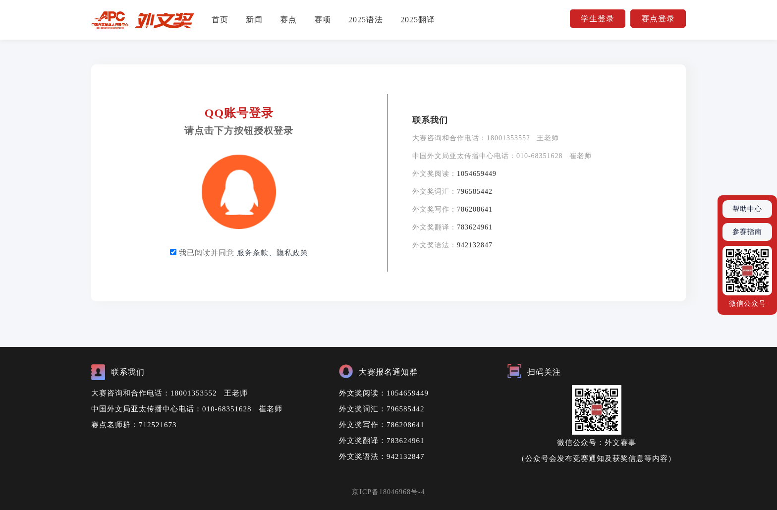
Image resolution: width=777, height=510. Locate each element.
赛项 (322, 19)
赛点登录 (658, 18)
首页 (220, 19)
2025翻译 (417, 19)
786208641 (475, 209)
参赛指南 (747, 231)
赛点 (288, 19)
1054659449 (477, 173)
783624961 (475, 227)
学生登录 (597, 18)
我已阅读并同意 (243, 253)
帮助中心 (747, 209)
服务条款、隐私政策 (272, 253)
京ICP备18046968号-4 (388, 492)
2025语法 (365, 19)
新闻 (254, 19)
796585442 (475, 191)
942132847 (475, 245)
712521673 (158, 425)
